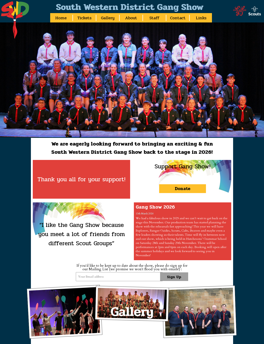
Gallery (108, 18)
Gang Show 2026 (155, 207)
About (131, 18)
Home (61, 18)
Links (201, 18)
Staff (154, 18)
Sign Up (174, 277)
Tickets (84, 18)
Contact (178, 18)
